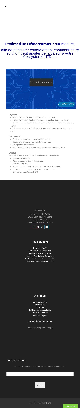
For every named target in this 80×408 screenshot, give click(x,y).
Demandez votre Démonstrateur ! (40, 262)
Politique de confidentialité (40, 310)
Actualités (40, 307)
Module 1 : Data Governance (40, 251)
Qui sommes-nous (40, 302)
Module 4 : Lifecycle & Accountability (40, 259)
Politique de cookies (40, 313)
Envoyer (40, 385)
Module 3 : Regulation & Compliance (40, 256)
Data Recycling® (40, 248)
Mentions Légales (40, 316)
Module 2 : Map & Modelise (40, 253)
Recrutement (40, 305)
